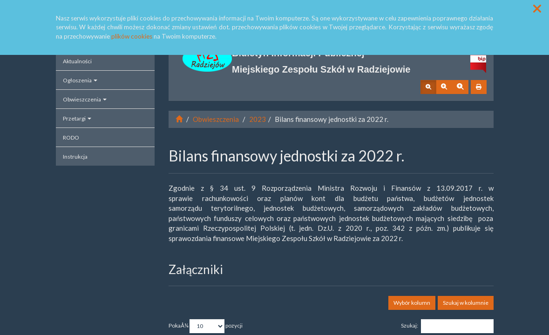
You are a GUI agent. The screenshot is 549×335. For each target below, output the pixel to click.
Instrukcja (75, 156)
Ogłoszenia (80, 80)
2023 (257, 119)
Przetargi (77, 118)
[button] (537, 8)
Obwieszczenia (85, 99)
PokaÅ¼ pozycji (206, 326)
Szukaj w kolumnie (465, 302)
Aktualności (77, 61)
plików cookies (131, 36)
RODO (71, 137)
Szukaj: (447, 326)
